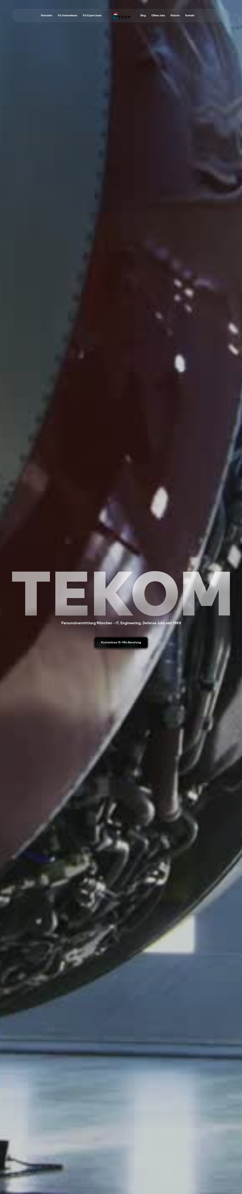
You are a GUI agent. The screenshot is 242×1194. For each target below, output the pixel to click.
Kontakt (189, 15)
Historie (175, 15)
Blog (143, 15)
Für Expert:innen (92, 15)
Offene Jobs (158, 15)
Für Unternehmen (67, 15)
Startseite (46, 15)
